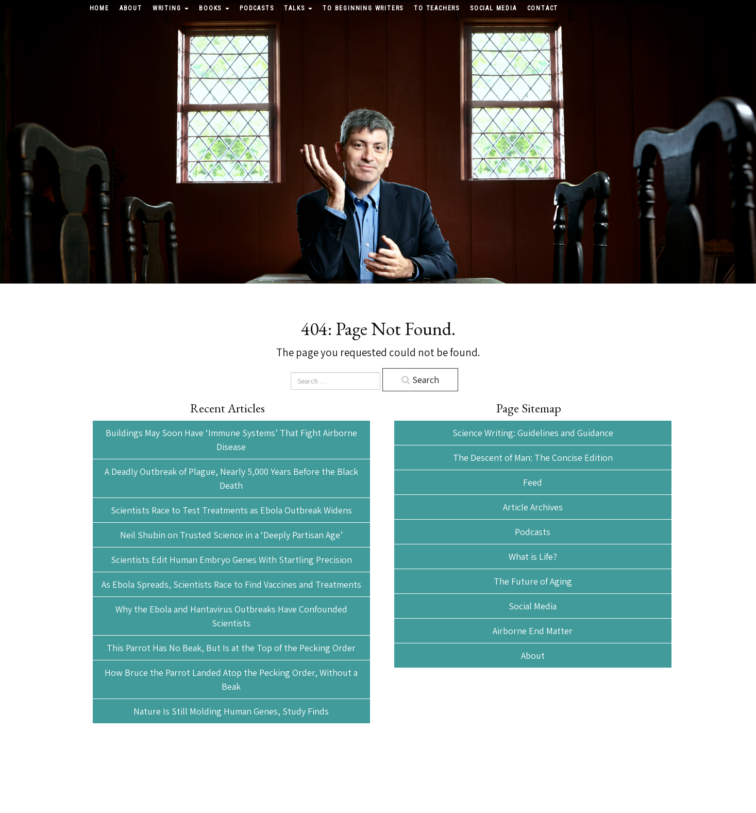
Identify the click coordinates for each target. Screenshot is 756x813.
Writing (171, 8)
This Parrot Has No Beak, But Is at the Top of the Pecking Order (231, 648)
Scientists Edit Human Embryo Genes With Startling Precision (231, 560)
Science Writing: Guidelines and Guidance (532, 433)
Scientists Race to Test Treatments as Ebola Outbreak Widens (231, 510)
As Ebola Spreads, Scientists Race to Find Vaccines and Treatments (231, 584)
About (131, 8)
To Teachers (437, 8)
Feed (532, 482)
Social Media (493, 8)
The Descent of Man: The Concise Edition (533, 457)
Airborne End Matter (533, 631)
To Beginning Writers (363, 8)
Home (99, 8)
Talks (298, 8)
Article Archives (533, 507)
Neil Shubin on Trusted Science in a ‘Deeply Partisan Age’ (231, 535)
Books (214, 8)
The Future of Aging (533, 581)
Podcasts (257, 8)
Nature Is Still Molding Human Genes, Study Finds (231, 711)
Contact (543, 8)
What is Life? (533, 556)
